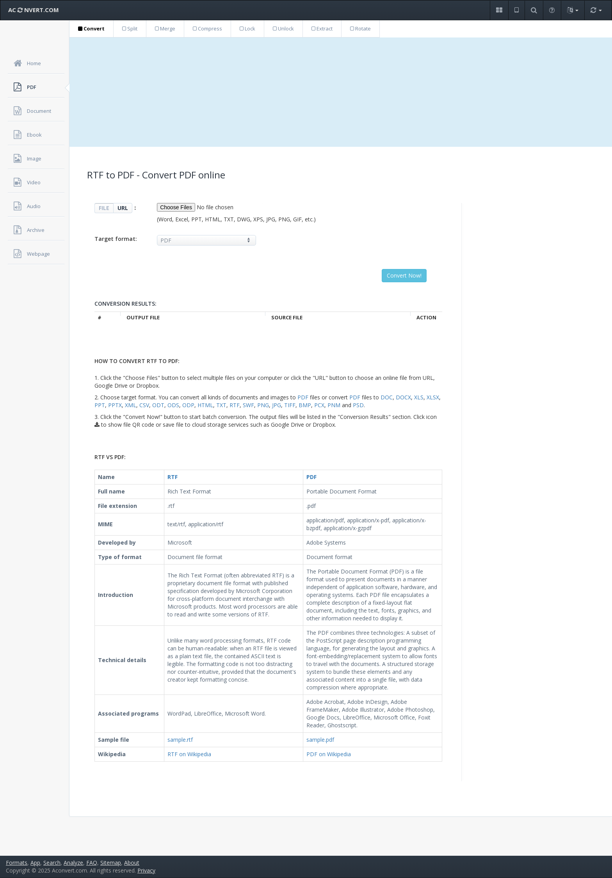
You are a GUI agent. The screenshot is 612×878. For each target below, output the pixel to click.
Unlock (283, 28)
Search (51, 862)
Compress (207, 28)
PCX (319, 405)
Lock (247, 28)
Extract (322, 28)
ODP (188, 405)
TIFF (289, 405)
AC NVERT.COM (33, 10)
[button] (499, 10)
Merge (165, 28)
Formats (16, 862)
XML (130, 405)
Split (129, 28)
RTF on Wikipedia (189, 754)
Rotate (360, 28)
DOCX (403, 397)
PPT (99, 405)
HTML (205, 405)
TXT (221, 405)
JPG (276, 405)
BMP (305, 405)
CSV (144, 405)
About (131, 862)
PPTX (115, 405)
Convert (91, 28)
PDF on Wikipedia (328, 754)
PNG (263, 405)
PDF (302, 397)
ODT (158, 405)
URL (122, 208)
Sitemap (110, 862)
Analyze (73, 862)
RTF (235, 405)
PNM (333, 405)
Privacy (146, 870)
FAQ (91, 862)
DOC (387, 397)
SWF (248, 405)
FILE (104, 208)
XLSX (433, 397)
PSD (358, 405)
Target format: (115, 238)
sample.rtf (180, 739)
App (35, 862)
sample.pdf (320, 739)
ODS (173, 405)
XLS (418, 397)
